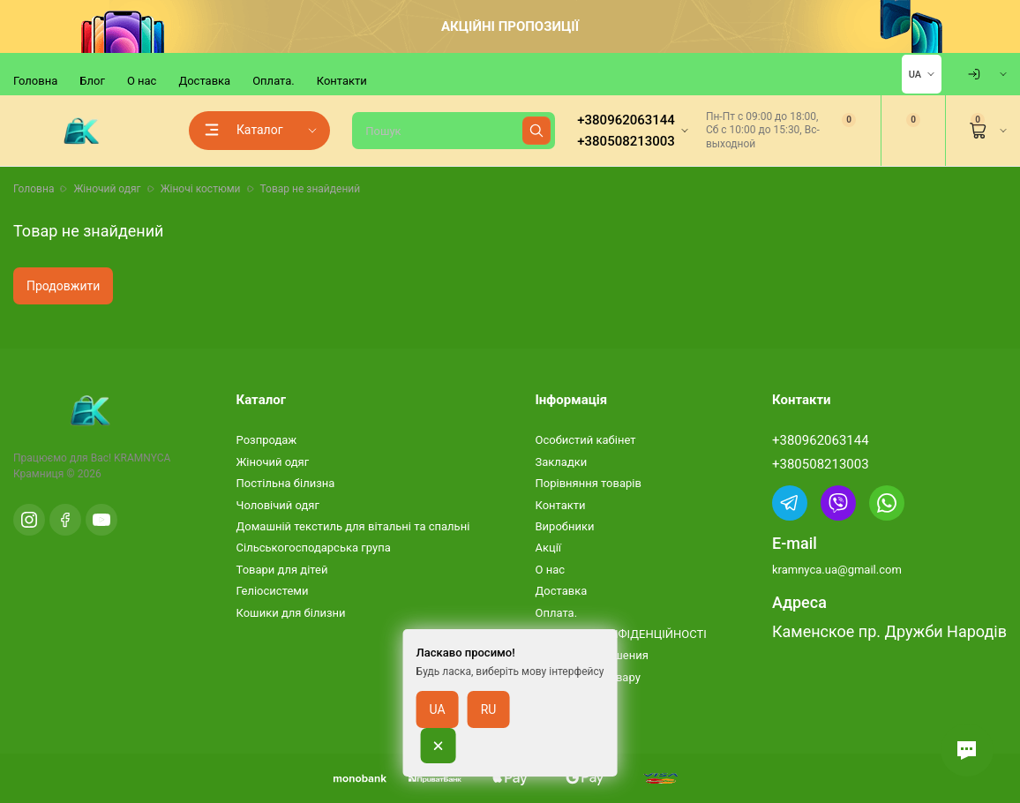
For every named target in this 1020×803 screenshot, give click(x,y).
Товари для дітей (282, 569)
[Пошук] (453, 130)
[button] (967, 750)
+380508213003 (820, 464)
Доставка (204, 80)
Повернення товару (587, 677)
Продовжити (63, 286)
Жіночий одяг (273, 462)
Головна (35, 80)
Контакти (342, 80)
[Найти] (536, 130)
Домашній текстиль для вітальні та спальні (353, 526)
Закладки (561, 462)
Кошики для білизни (291, 612)
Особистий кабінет (585, 440)
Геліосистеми (272, 590)
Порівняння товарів (588, 483)
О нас (142, 80)
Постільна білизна (285, 483)
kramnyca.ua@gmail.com (837, 569)
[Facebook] (65, 520)
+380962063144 (820, 440)
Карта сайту (567, 698)
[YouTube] (101, 520)
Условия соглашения (591, 655)
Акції (548, 547)
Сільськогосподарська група (313, 547)
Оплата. (273, 80)
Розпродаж (266, 440)
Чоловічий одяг (277, 505)
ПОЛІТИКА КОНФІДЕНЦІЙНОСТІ (620, 634)
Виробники (564, 526)
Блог (92, 80)
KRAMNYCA (142, 458)
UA (915, 74)
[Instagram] (29, 520)
